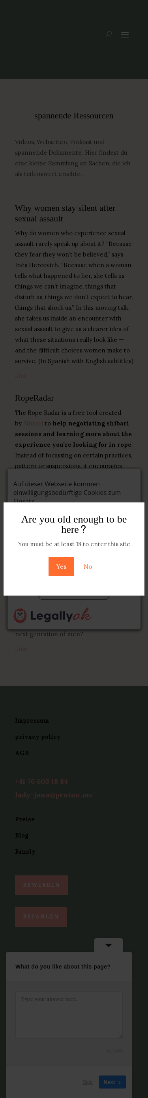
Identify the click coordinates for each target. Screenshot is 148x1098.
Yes (61, 566)
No (88, 566)
